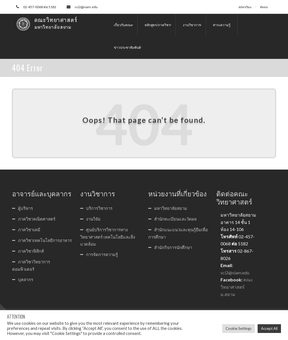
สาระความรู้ (221, 25)
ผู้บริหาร (25, 208)
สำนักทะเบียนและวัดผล (175, 218)
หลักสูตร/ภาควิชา (157, 25)
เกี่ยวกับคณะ (123, 25)
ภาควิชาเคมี (29, 229)
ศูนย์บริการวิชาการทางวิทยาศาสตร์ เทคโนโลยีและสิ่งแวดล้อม (107, 236)
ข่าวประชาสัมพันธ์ (127, 47)
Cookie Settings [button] (238, 328)
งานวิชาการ (192, 25)
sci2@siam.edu (86, 7)
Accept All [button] (269, 328)
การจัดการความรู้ (102, 254)
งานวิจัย (93, 218)
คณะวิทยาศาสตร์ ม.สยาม (236, 287)
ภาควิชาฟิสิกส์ (31, 251)
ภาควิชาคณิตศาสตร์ (36, 218)
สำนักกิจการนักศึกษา (173, 247)
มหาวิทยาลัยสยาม (170, 208)
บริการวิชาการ (99, 208)
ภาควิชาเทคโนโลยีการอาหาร (45, 240)
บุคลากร (25, 279)
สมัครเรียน (244, 7)
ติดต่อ (264, 7)
